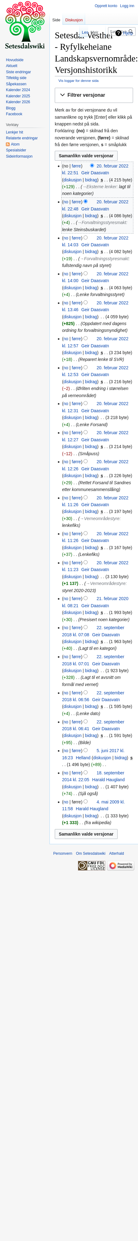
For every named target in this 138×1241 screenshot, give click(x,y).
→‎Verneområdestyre (100, 518)
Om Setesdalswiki (90, 853)
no (65, 201)
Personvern (62, 853)
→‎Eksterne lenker (99, 186)
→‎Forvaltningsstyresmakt (101, 222)
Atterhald (116, 853)
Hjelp (128, 33)
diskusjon (72, 179)
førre (76, 165)
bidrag (91, 179)
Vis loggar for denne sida (78, 80)
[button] (94, 95)
